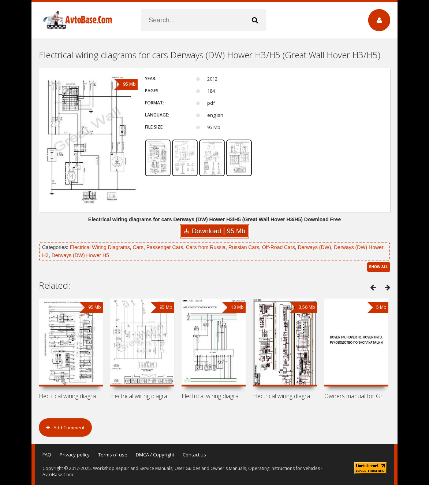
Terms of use (112, 454)
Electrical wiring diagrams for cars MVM (214, 396)
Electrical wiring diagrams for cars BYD (285, 396)
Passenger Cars (164, 247)
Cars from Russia (205, 247)
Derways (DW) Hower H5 (80, 255)
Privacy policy (75, 454)
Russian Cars (243, 247)
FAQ (46, 454)
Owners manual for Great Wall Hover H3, (356, 396)
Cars (138, 247)
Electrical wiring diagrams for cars (71, 396)
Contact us (194, 454)
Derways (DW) (314, 247)
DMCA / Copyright (155, 454)
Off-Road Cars (278, 247)
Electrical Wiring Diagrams (100, 247)
